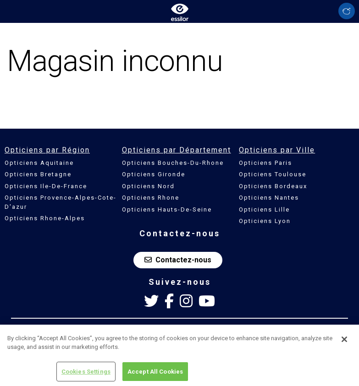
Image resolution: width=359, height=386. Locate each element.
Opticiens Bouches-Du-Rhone (173, 162)
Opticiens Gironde (153, 174)
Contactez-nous (177, 260)
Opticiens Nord (148, 186)
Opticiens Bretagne (38, 174)
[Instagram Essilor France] (186, 301)
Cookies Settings (85, 374)
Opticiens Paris (265, 162)
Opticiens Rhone (150, 197)
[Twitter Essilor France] (151, 301)
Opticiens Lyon (265, 220)
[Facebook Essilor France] (169, 301)
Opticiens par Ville (277, 150)
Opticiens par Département (176, 150)
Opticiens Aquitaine (39, 162)
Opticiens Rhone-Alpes (45, 218)
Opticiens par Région (47, 150)
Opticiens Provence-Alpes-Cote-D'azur (60, 202)
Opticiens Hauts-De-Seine (167, 209)
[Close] (344, 342)
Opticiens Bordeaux (273, 186)
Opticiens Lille (264, 209)
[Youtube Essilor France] (206, 301)
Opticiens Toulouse (272, 174)
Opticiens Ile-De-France (46, 186)
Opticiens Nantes (269, 197)
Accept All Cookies (155, 374)
